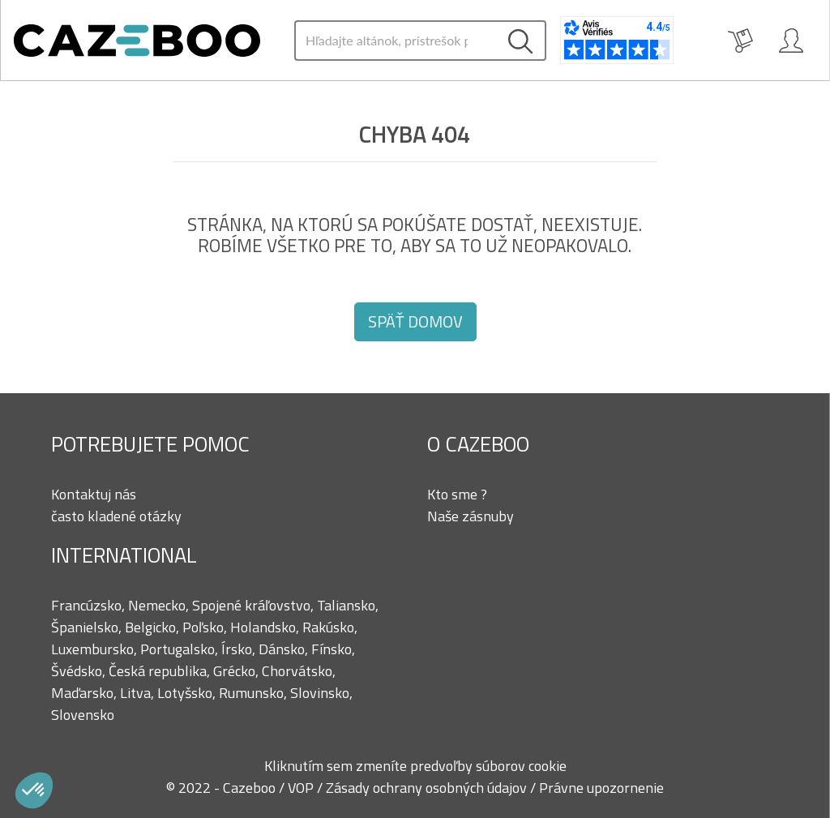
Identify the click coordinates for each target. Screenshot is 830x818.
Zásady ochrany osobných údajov (428, 788)
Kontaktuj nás (93, 494)
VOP (302, 788)
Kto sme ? (457, 494)
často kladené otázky (116, 516)
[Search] (395, 40)
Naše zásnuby (470, 516)
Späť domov (415, 321)
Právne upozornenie (601, 788)
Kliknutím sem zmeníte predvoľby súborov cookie (415, 766)
